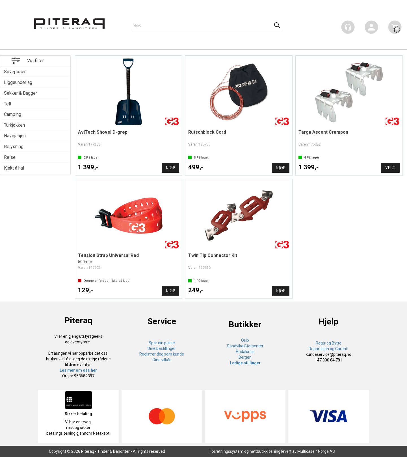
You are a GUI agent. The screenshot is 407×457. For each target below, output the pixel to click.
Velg (390, 167)
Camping (12, 114)
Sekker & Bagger (20, 93)
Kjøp (170, 167)
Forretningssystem (226, 451)
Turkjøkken (14, 125)
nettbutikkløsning (265, 451)
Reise (10, 157)
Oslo (245, 340)
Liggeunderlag (18, 82)
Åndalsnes (245, 351)
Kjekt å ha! (14, 168)
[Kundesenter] (348, 27)
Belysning (13, 146)
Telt (7, 104)
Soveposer (15, 71)
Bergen (245, 357)
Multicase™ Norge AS (316, 451)
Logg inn (371, 28)
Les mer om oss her (78, 370)
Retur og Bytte (328, 343)
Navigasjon (15, 135)
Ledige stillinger (245, 363)
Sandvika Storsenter (245, 346)
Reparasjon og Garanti (328, 348)
